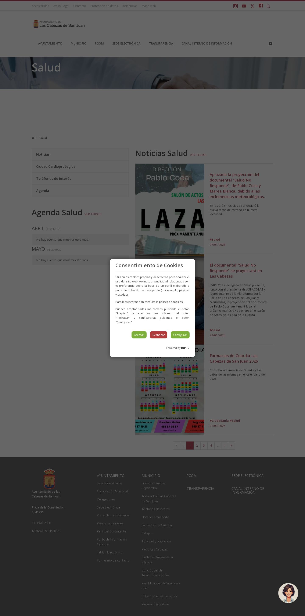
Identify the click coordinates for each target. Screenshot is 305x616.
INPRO (185, 348)
